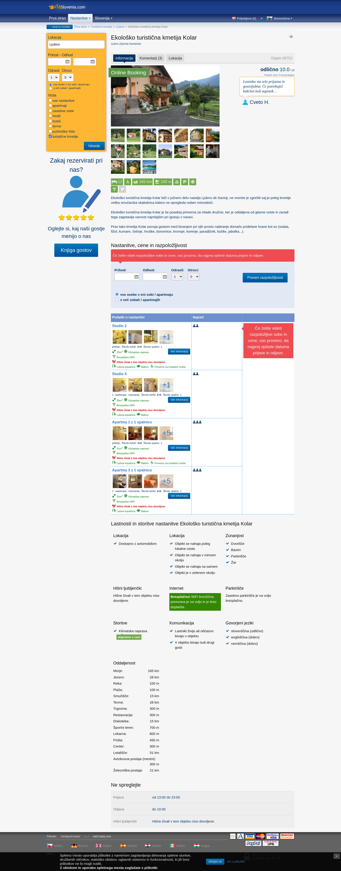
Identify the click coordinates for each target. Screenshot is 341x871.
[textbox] (77, 44)
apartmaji (58, 106)
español (132, 845)
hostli (54, 116)
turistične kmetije (63, 136)
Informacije (124, 58)
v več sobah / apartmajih (65, 88)
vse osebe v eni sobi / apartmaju (69, 84)
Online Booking (128, 72)
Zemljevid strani (70, 836)
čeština (58, 845)
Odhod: (149, 270)
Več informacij (179, 351)
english (107, 845)
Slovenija (102, 18)
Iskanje (94, 146)
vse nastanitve (61, 100)
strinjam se (215, 861)
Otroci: (193, 270)
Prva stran (57, 18)
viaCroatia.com (102, 836)
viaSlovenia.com (71, 7)
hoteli (55, 121)
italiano (180, 845)
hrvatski (156, 845)
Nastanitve (79, 18)
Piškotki (51, 836)
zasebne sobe (61, 111)
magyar (205, 845)
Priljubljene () (246, 18)
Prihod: (120, 270)
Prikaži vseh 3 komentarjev (279, 75)
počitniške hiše (62, 131)
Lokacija (175, 58)
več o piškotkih (236, 861)
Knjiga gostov (76, 250)
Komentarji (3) (151, 58)
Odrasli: (177, 270)
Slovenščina (282, 18)
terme (55, 126)
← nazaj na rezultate (59, 27)
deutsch (83, 845)
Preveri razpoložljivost (265, 278)
